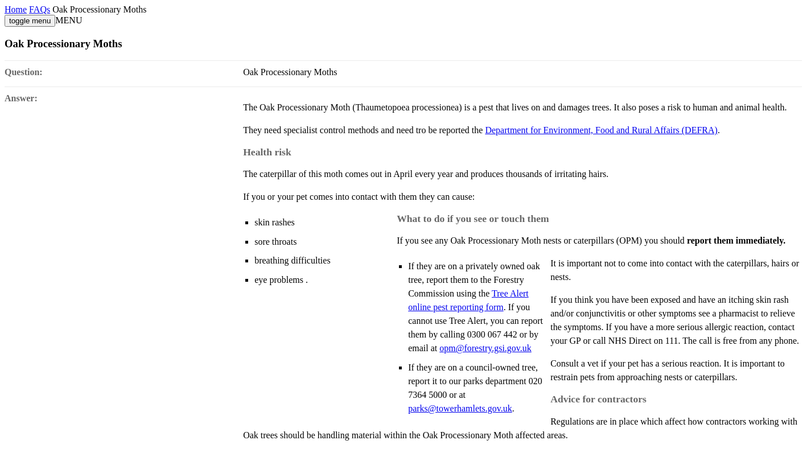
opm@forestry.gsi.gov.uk (485, 348)
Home (16, 9)
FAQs (39, 9)
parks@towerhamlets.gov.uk (460, 408)
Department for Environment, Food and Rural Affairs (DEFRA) (601, 130)
